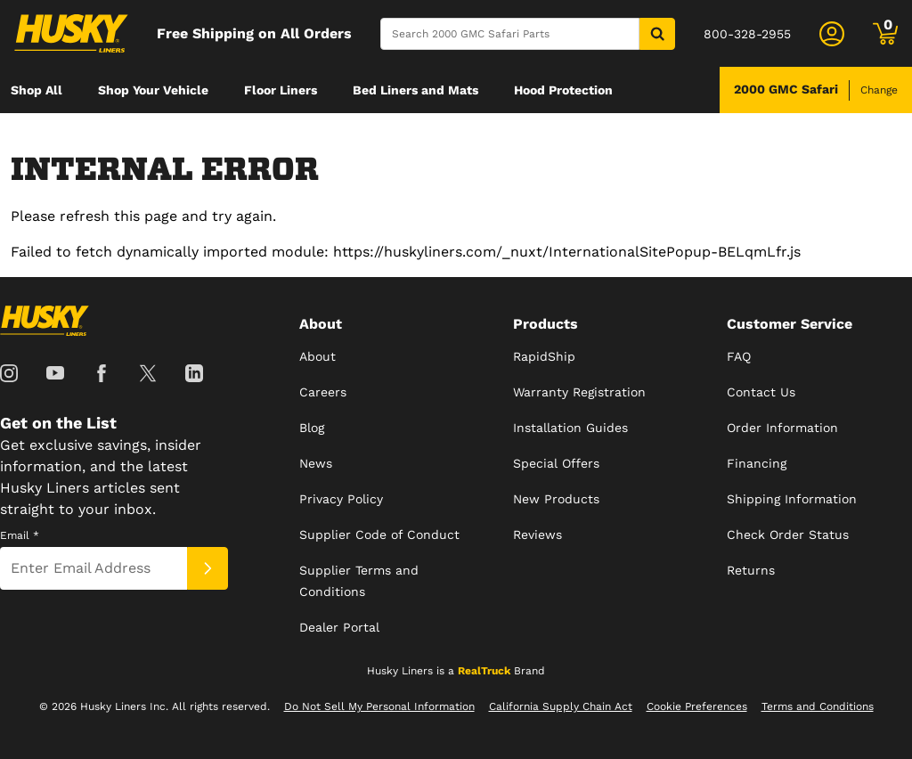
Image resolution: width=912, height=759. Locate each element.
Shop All (36, 90)
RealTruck (484, 671)
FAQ (739, 356)
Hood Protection (563, 90)
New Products (556, 499)
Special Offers (556, 463)
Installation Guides (570, 427)
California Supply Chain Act (560, 706)
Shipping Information (792, 499)
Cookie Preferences (697, 706)
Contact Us (761, 392)
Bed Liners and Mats (415, 90)
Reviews (537, 534)
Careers (322, 392)
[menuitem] (36, 90)
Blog (311, 427)
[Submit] (207, 568)
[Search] (509, 34)
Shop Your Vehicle (153, 90)
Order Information (782, 427)
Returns (751, 570)
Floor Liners (280, 90)
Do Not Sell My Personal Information (379, 706)
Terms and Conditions (817, 706)
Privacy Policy (341, 499)
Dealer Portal (339, 627)
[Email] (93, 568)
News (315, 463)
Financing (756, 463)
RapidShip (544, 356)
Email (19, 535)
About (317, 356)
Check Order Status (788, 534)
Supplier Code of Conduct (379, 534)
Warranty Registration (579, 392)
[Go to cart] (885, 33)
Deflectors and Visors (76, 136)
